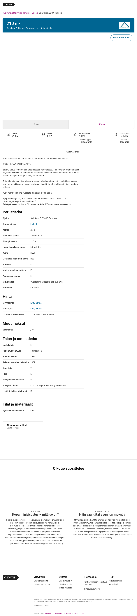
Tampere (26, 13)
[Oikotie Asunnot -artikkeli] (35, 512)
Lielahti (35, 13)
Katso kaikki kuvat (121, 37)
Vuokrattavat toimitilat (12, 13)
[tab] (35, 124)
